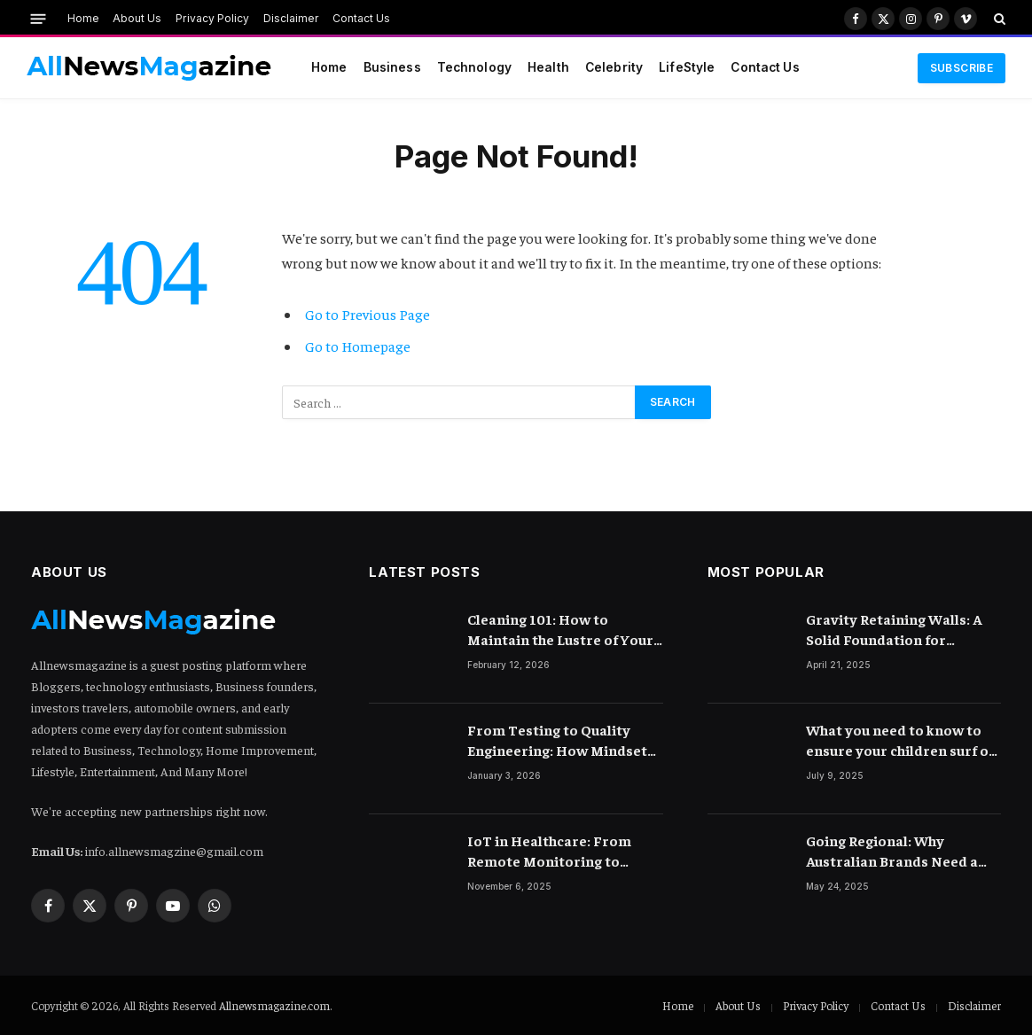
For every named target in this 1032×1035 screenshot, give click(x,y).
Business (392, 67)
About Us (137, 18)
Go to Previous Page (367, 314)
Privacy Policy (212, 18)
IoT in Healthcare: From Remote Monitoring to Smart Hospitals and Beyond (564, 851)
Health (548, 67)
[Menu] (38, 18)
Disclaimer (291, 18)
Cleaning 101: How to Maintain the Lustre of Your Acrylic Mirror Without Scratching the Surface (560, 630)
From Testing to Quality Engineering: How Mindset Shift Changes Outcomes (557, 740)
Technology (474, 67)
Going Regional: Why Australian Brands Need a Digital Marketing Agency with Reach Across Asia (892, 851)
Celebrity (614, 67)
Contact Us (361, 18)
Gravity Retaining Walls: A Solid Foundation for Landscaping (893, 630)
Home (83, 18)
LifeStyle (687, 67)
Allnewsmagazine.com (274, 1005)
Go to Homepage (357, 346)
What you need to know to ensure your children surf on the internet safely (901, 740)
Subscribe (961, 67)
